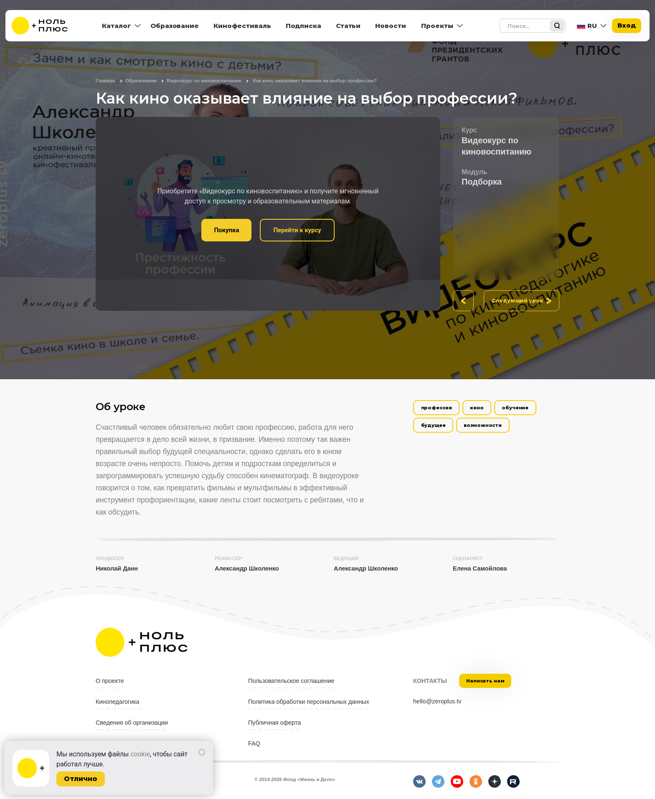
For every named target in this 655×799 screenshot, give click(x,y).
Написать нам (485, 681)
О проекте (110, 680)
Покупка (226, 230)
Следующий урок (517, 300)
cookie (140, 754)
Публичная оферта (274, 722)
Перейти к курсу (297, 230)
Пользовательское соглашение (291, 680)
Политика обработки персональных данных (308, 701)
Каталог (116, 26)
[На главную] (45, 25)
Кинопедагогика (118, 701)
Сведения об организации (132, 722)
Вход (626, 25)
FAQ (254, 743)
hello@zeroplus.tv (437, 701)
